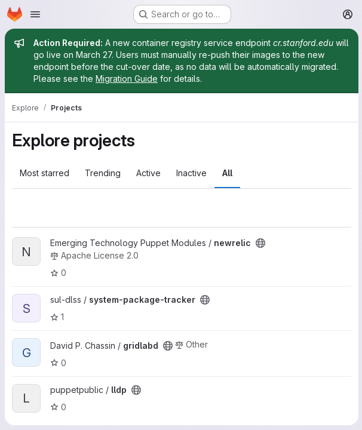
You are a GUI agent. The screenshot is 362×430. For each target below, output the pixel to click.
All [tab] (227, 173)
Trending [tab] (103, 173)
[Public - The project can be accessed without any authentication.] (260, 243)
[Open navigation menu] (35, 14)
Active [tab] (148, 173)
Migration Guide (127, 78)
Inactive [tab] (191, 173)
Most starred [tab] (44, 173)
